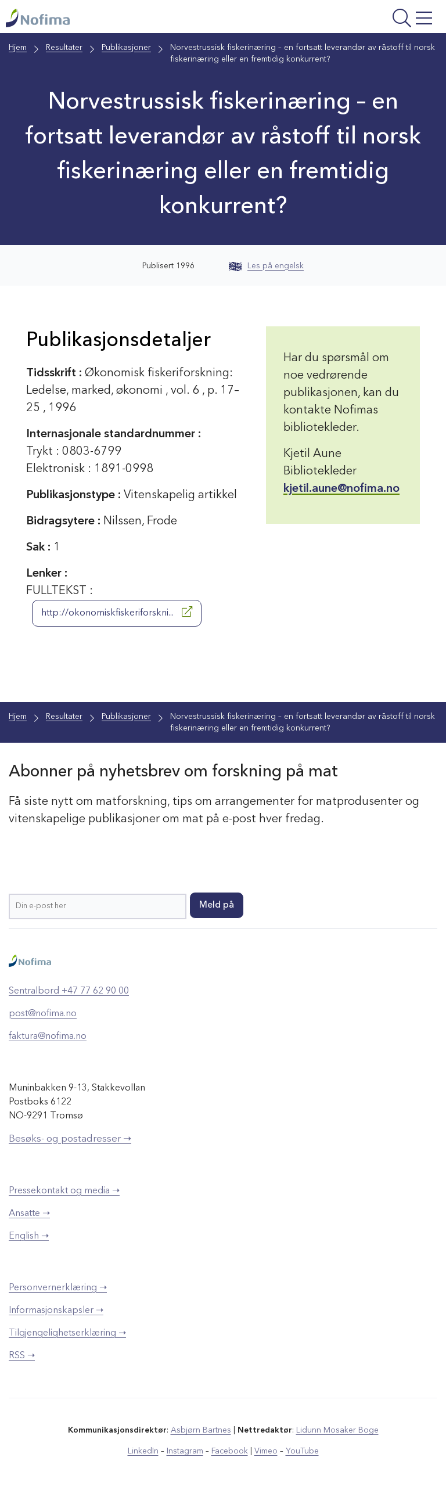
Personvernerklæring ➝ (58, 1288)
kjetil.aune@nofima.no (341, 489)
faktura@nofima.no (48, 1036)
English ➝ (29, 1236)
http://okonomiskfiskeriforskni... (116, 612)
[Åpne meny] (361, 19)
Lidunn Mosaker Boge (337, 1430)
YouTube (302, 1451)
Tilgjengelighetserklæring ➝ (67, 1333)
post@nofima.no (43, 1014)
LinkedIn (143, 1451)
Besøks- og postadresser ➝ (70, 1139)
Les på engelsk (266, 266)
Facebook (229, 1451)
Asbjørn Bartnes (201, 1430)
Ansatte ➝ (29, 1213)
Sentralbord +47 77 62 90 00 (69, 991)
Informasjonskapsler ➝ (56, 1310)
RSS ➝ (22, 1356)
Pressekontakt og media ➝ (64, 1191)
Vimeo (266, 1451)
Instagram (185, 1451)
